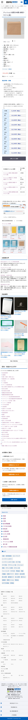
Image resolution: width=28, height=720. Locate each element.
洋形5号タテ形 (6, 613)
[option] (14, 28)
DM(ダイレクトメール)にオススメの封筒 (12, 424)
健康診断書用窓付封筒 (7, 394)
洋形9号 (12, 626)
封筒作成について (14, 474)
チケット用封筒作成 (7, 384)
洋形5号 (12, 624)
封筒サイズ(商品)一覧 (7, 591)
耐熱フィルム (10, 580)
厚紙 (3, 568)
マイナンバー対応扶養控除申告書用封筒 (12, 398)
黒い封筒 (4, 577)
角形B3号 (21, 655)
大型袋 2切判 (6, 655)
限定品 (16, 580)
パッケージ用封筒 (6, 402)
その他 (12, 650)
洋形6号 (20, 624)
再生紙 (18, 571)
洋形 (4, 521)
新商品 (10, 69)
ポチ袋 (3, 381)
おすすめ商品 (5, 583)
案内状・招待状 (6, 416)
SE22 (4, 664)
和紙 (22, 571)
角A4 (9, 317)
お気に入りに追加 (14, 158)
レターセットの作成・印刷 (8, 400)
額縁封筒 (5, 629)
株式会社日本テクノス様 (7, 326)
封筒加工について (14, 465)
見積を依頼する (14, 490)
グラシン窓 (17, 568)
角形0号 (5, 596)
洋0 (23, 335)
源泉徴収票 (21, 635)
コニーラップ (16, 556)
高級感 (4, 580)
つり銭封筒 (5, 382)
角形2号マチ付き (14, 644)
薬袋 (3, 414)
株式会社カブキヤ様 (6, 315)
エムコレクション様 (6, 267)
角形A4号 (13, 598)
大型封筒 (4, 406)
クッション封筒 (6, 223)
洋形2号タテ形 (14, 611)
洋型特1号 (21, 618)
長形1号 (5, 607)
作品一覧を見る (14, 361)
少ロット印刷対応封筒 (6, 673)
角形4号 (5, 600)
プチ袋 (20, 659)
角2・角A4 (21, 675)
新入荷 (5, 544)
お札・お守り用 (6, 650)
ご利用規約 (14, 715)
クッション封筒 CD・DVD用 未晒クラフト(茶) (10, 178)
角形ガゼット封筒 (6, 428)
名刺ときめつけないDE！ (8, 410)
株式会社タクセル (14, 703)
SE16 (12, 664)
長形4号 (5, 609)
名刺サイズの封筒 (6, 408)
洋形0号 (5, 618)
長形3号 (20, 607)
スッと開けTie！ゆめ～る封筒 (9, 426)
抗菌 (3, 556)
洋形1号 (12, 618)
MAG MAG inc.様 (18, 333)
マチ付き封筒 (5, 404)
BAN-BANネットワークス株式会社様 (10, 261)
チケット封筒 (9, 568)
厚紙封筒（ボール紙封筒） (8, 379)
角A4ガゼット (6, 646)
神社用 (5, 529)
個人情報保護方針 (14, 711)
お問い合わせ (14, 499)
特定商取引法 (14, 707)
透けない (23, 577)
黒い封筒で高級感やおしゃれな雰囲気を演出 (13, 386)
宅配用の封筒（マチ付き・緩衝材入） (11, 422)
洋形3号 (20, 620)
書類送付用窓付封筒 (7, 392)
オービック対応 (22, 633)
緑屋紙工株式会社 (16, 698)
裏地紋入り (11, 577)
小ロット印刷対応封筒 (10, 547)
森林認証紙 (9, 556)
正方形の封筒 (5, 436)
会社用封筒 (5, 373)
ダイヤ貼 (18, 562)
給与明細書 (6, 524)
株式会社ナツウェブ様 (20, 311)
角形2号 (20, 596)
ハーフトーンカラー (7, 559)
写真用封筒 (5, 418)
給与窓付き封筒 (6, 390)
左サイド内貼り (4, 318)
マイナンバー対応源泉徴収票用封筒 (11, 396)
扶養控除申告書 (6, 639)
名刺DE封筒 (13, 659)
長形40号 (5, 611)
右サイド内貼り (4, 330)
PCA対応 (5, 633)
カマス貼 (4, 565)
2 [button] (15, 41)
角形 (4, 516)
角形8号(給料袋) (14, 602)
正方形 (5, 536)
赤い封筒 (17, 577)
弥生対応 (13, 633)
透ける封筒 (5, 432)
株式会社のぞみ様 (5, 284)
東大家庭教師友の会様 (20, 352)
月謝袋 (3, 375)
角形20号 (5, 598)
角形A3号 (13, 655)
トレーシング (5, 571)
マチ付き (12, 571)
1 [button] (13, 41)
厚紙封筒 (6, 539)
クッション (5, 69)
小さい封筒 (6, 534)
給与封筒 (22, 574)
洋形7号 (5, 626)
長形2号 (12, 607)
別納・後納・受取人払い (8, 377)
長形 (4, 518)
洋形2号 (5, 620)
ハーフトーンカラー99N (8, 562)
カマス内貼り (17, 314)
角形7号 (5, 602)
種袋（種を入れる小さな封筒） (10, 445)
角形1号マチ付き (6, 644)
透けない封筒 (5, 434)
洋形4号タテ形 (22, 611)
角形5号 (12, 600)
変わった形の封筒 (6, 420)
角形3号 (20, 598)
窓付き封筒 (5, 388)
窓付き (16, 574)
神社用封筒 (5, 412)
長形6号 (12, 609)
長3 (9, 328)
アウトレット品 (12, 565)
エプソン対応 (6, 635)
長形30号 (21, 609)
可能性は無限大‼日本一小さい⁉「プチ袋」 (13, 430)
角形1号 (12, 596)
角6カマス (21, 626)
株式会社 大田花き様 (6, 275)
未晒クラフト (10, 574)
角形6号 (20, 600)
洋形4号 (5, 624)
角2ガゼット (21, 644)
